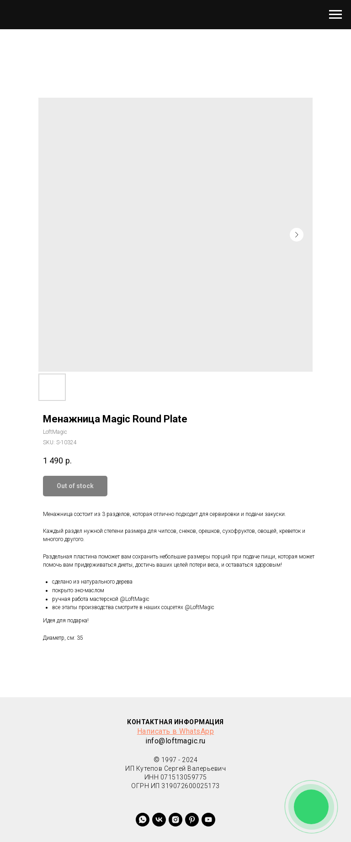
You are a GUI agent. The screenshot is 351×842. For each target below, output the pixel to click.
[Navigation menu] (335, 14)
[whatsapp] (142, 819)
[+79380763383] (192, 819)
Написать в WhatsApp (175, 731)
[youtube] (208, 819)
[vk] (159, 819)
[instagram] (175, 819)
